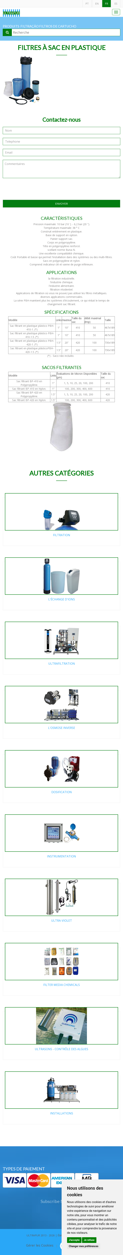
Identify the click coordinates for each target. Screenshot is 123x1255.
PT (87, 3)
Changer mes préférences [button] (83, 1246)
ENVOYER (61, 203)
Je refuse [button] (89, 1240)
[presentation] (61, 189)
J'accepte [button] (74, 1240)
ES (115, 3)
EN (97, 3)
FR (106, 3)
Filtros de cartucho (57, 26)
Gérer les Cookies (39, 1245)
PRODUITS (11, 26)
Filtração (29, 26)
